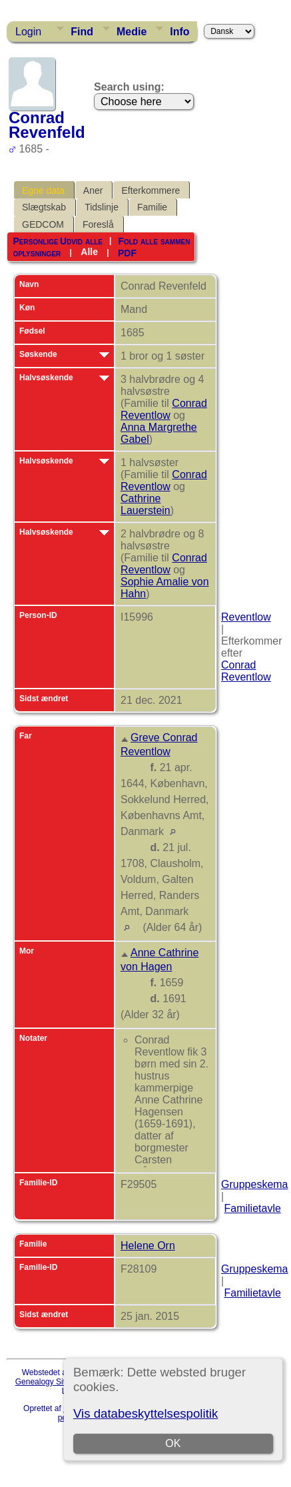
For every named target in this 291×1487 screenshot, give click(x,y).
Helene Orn (148, 1245)
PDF (127, 252)
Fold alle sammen (154, 241)
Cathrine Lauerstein (145, 504)
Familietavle (252, 1208)
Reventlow (246, 617)
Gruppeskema (254, 1184)
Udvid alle (81, 241)
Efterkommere (150, 190)
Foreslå (98, 224)
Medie (131, 31)
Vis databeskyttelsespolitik (145, 1413)
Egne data (43, 190)
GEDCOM (43, 224)
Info (179, 31)
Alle (89, 251)
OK (172, 1443)
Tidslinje (102, 207)
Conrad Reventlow (164, 409)
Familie (152, 207)
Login (28, 31)
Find (82, 31)
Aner (93, 190)
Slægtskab (44, 207)
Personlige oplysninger (37, 247)
